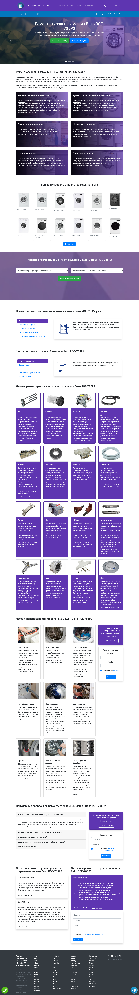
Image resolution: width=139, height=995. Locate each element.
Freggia (55, 970)
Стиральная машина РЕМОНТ (39, 5)
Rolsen (73, 988)
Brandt (36, 986)
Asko (36, 972)
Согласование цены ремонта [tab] (29, 373)
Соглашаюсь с (111, 671)
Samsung (92, 958)
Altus (36, 963)
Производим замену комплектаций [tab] (32, 336)
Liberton (74, 972)
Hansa (55, 979)
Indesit (73, 956)
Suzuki (91, 972)
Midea (73, 979)
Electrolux (56, 961)
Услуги (20, 14)
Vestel (91, 977)
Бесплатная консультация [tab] (28, 332)
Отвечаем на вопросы (64, 5)
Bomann (37, 981)
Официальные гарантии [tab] (27, 325)
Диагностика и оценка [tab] (27, 369)
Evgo (54, 965)
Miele (73, 981)
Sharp (91, 963)
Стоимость (30, 14)
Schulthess (93, 956)
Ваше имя (110, 654)
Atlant (36, 958)
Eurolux (55, 958)
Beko (36, 974)
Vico (90, 979)
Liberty (73, 974)
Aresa (36, 968)
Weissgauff (93, 981)
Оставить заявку (59, 40)
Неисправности (43, 14)
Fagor (55, 968)
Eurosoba (56, 963)
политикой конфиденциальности (93, 934)
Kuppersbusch (76, 965)
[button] (75, 893)
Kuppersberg (75, 963)
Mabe (73, 977)
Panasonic (74, 986)
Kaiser (73, 958)
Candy (36, 988)
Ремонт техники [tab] (25, 377)
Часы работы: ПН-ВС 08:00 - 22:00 (109, 14)
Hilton (55, 981)
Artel (36, 970)
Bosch (36, 984)
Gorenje (55, 974)
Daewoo (37, 991)
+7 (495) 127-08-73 (113, 5)
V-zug (91, 974)
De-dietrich (56, 956)
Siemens (92, 965)
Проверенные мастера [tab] (27, 328)
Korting (73, 961)
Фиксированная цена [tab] (26, 321)
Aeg (35, 956)
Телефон (111, 662)
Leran (73, 970)
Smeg (91, 970)
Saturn (91, 961)
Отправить (111, 677)
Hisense (55, 984)
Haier (54, 977)
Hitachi (55, 986)
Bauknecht (38, 977)
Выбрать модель (79, 40)
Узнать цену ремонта (69, 278)
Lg (72, 968)
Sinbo (91, 968)
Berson (36, 979)
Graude (55, 972)
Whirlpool (92, 984)
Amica (36, 965)
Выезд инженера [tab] (25, 365)
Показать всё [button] (69, 244)
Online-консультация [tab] (26, 361)
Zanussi (92, 986)
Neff (72, 984)
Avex (36, 961)
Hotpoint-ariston (58, 988)
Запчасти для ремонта (83, 5)
